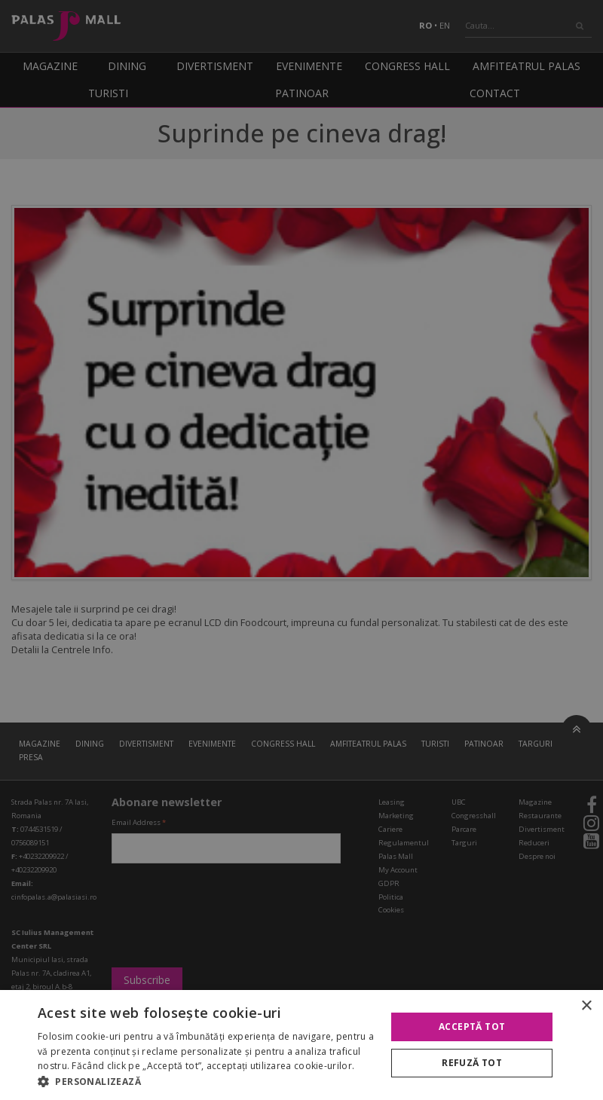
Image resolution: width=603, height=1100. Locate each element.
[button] (207, 1081)
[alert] (301, 550)
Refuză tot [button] (472, 1062)
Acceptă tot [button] (472, 1026)
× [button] (586, 1006)
